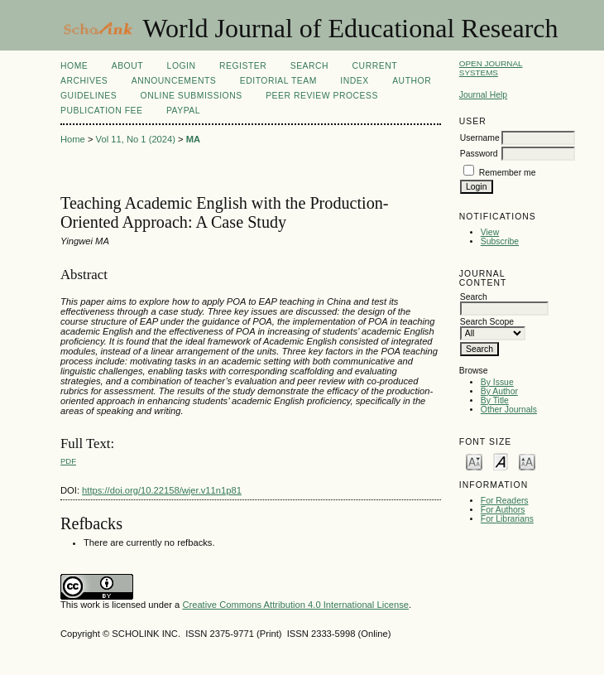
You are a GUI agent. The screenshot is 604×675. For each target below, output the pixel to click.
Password (479, 153)
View (490, 232)
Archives (84, 80)
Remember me (507, 172)
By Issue (497, 382)
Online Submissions (191, 95)
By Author (499, 391)
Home (74, 65)
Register (242, 65)
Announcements (174, 80)
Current (374, 65)
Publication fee (101, 110)
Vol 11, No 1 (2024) (135, 139)
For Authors (503, 509)
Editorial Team (278, 80)
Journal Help (483, 94)
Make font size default (500, 460)
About (127, 65)
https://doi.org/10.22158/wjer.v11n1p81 (162, 490)
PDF (68, 460)
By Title (495, 400)
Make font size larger (527, 460)
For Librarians (507, 518)
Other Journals (509, 409)
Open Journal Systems (491, 68)
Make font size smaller (474, 460)
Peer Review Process (322, 95)
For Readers (505, 500)
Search (309, 65)
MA (193, 139)
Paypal (183, 110)
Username (480, 137)
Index (354, 80)
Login (181, 65)
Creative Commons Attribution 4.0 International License (295, 605)
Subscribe (500, 241)
